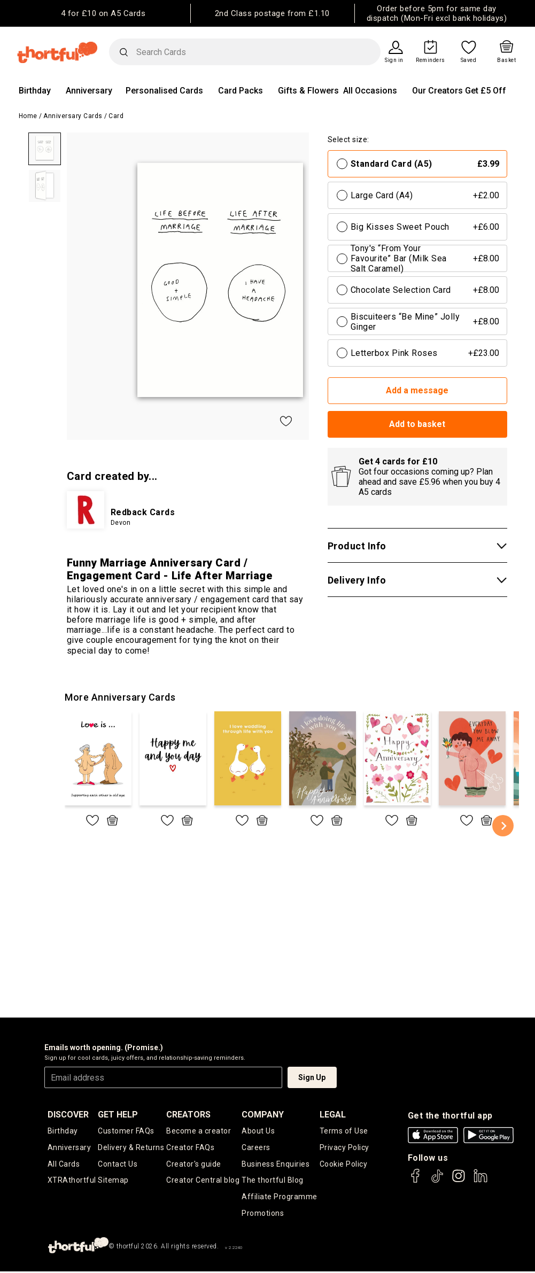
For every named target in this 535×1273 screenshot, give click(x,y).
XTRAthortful (72, 1180)
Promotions (263, 1214)
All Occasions (370, 91)
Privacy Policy (344, 1147)
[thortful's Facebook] (416, 1181)
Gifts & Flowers (308, 91)
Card (115, 116)
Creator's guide (193, 1164)
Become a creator (198, 1131)
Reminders (430, 60)
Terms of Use (344, 1131)
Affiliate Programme (279, 1197)
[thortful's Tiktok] (437, 1181)
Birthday (35, 91)
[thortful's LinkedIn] (480, 1181)
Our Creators (437, 91)
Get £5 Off (485, 91)
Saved (469, 60)
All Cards (64, 1164)
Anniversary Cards (73, 116)
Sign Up (311, 1077)
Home (28, 116)
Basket (506, 60)
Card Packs (240, 91)
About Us (258, 1131)
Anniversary (89, 91)
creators (188, 1114)
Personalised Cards (164, 91)
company (263, 1114)
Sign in (394, 60)
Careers (256, 1147)
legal (333, 1114)
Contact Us (117, 1164)
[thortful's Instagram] (459, 1181)
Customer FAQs (126, 1131)
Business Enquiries (275, 1164)
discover (68, 1114)
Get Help (118, 1114)
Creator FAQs (190, 1147)
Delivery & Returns (131, 1147)
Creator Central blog (202, 1180)
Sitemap (113, 1180)
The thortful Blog (273, 1180)
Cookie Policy (344, 1164)
